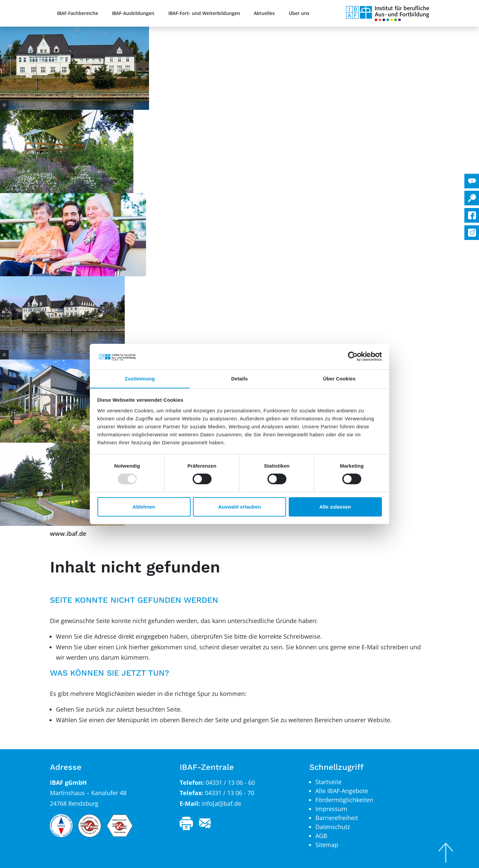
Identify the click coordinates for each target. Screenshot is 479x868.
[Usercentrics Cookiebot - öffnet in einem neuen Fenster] (353, 356)
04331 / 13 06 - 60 (230, 782)
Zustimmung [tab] (140, 378)
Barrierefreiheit (336, 818)
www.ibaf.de (68, 534)
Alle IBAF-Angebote (341, 791)
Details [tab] (239, 378)
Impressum (331, 809)
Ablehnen (143, 507)
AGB (321, 836)
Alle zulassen (335, 507)
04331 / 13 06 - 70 (229, 793)
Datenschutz (332, 827)
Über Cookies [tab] (339, 378)
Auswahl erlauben (239, 507)
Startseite (328, 782)
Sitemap (326, 845)
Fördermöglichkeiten (344, 800)
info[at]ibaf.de (221, 803)
